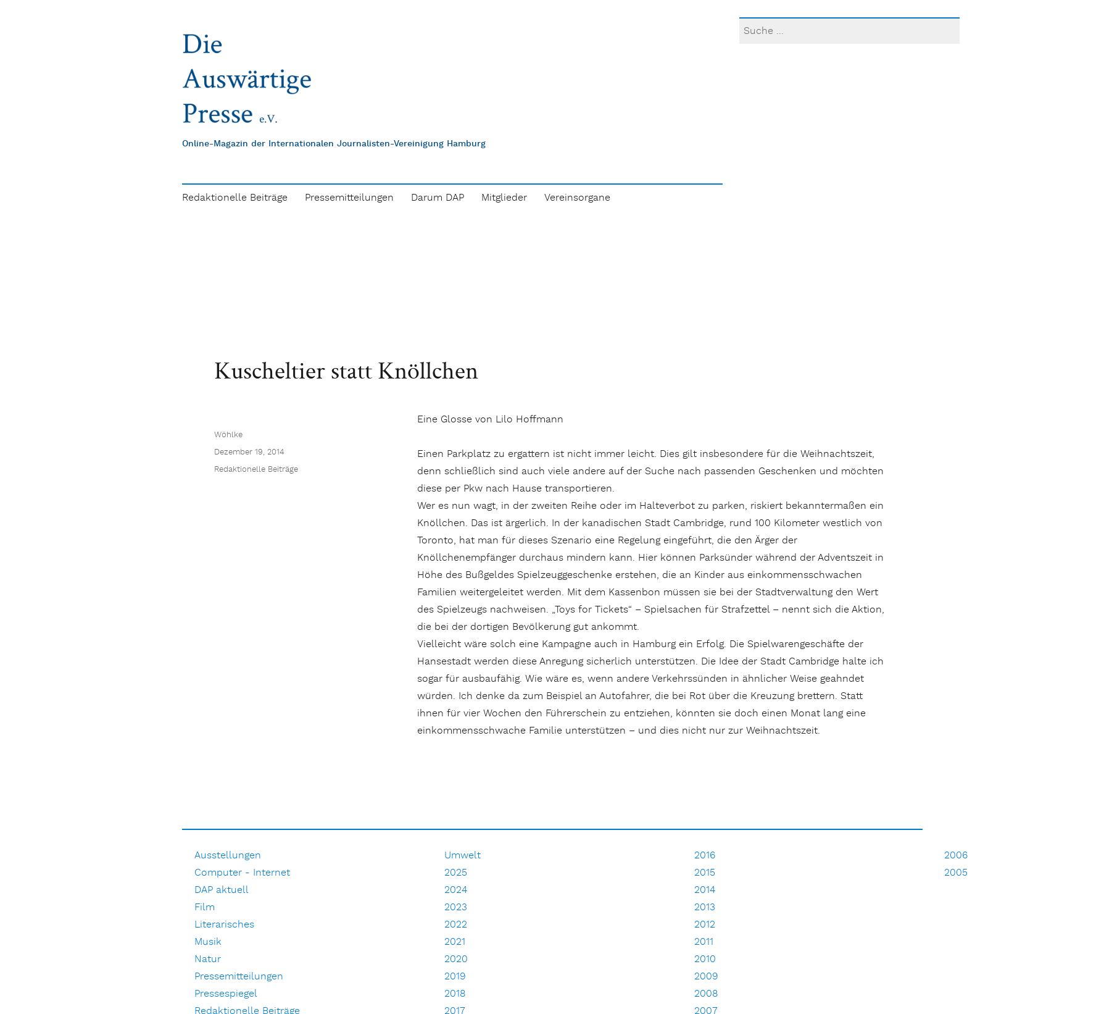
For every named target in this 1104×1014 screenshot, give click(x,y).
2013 (704, 907)
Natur (207, 959)
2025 (455, 872)
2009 (706, 976)
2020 (456, 959)
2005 (956, 872)
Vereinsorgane (577, 197)
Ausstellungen (227, 855)
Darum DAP (437, 197)
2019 (455, 976)
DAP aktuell (221, 890)
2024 (455, 890)
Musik (208, 942)
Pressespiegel (225, 993)
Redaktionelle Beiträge (235, 197)
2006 (956, 855)
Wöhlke (228, 435)
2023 (455, 907)
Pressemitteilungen (349, 197)
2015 (704, 872)
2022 (455, 924)
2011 (703, 942)
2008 (706, 993)
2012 (704, 924)
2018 (455, 993)
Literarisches (224, 924)
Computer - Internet (242, 872)
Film (204, 907)
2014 (704, 890)
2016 (704, 855)
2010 (705, 959)
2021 (454, 942)
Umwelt (462, 855)
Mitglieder (504, 197)
